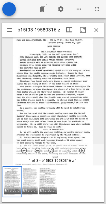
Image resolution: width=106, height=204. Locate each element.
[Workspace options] (79, 9)
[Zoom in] (24, 150)
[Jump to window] (42, 9)
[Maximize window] (83, 30)
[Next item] (82, 150)
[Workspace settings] (61, 9)
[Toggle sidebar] (9, 30)
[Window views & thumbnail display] (69, 30)
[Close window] (96, 30)
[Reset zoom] (51, 150)
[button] (12, 182)
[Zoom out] (37, 150)
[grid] (53, 183)
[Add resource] (9, 9)
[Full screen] (97, 9)
